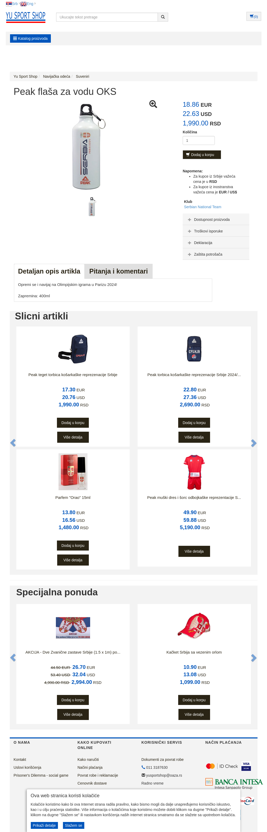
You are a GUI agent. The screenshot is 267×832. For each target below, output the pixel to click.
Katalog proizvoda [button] (30, 38)
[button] (13, 443)
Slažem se (73, 825)
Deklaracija (199, 243)
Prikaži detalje (44, 825)
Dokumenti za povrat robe (163, 759)
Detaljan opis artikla (49, 271)
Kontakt (20, 759)
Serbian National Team (202, 207)
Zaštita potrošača (204, 254)
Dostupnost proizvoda (208, 219)
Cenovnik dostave (92, 783)
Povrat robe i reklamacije (97, 775)
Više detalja (72, 437)
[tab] (216, 219)
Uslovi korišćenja (27, 767)
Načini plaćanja (90, 767)
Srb (12, 4)
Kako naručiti (88, 759)
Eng (26, 4)
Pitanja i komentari (118, 271)
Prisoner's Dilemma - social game (41, 775)
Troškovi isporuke (205, 231)
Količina (190, 132)
